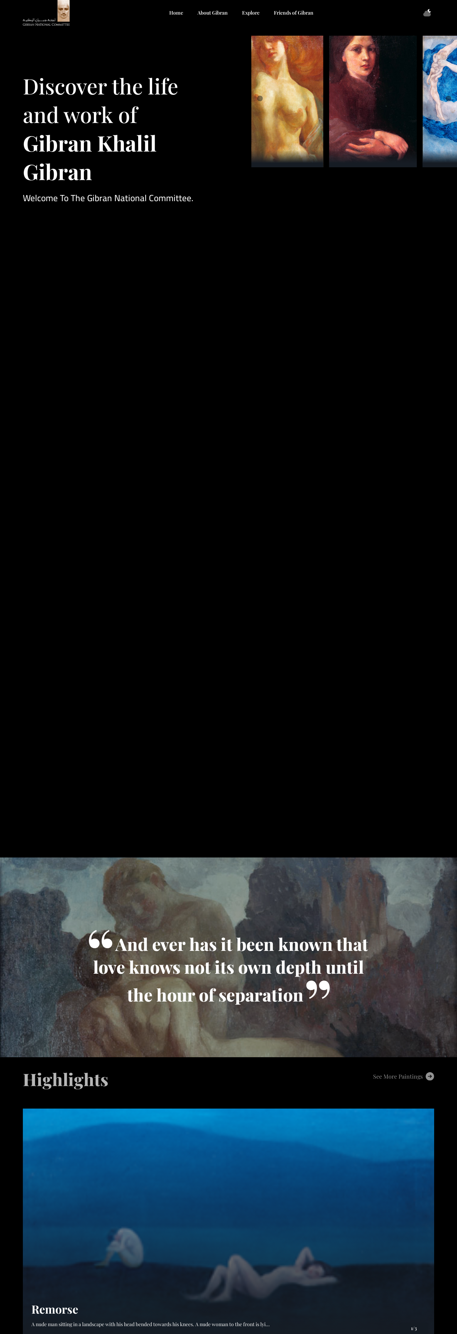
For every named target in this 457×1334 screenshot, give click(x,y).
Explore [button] (251, 12)
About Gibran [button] (212, 12)
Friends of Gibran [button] (293, 12)
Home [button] (176, 12)
